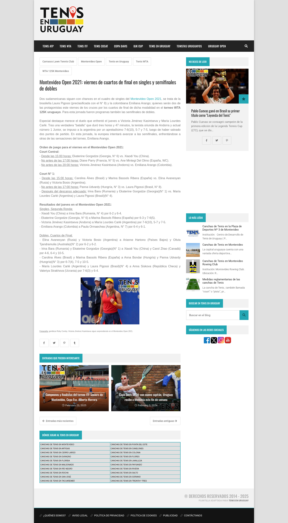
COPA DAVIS (120, 46)
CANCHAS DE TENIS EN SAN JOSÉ (55, 477)
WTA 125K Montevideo (55, 71)
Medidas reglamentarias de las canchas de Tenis (221, 281)
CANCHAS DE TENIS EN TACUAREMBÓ (57, 481)
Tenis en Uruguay (119, 61)
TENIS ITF (83, 46)
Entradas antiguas (165, 420)
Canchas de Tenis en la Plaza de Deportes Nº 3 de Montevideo (222, 228)
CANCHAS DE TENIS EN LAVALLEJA (126, 461)
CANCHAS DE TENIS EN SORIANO (126, 477)
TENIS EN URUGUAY (159, 46)
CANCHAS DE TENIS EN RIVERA (125, 469)
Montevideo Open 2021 (145, 98)
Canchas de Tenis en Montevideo (222, 244)
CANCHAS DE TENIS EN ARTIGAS (55, 449)
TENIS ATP (48, 46)
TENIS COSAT (101, 46)
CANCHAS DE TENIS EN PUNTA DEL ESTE (129, 445)
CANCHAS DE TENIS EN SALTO (124, 473)
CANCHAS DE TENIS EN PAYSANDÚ (126, 465)
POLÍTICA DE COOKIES (142, 515)
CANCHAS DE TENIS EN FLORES (125, 457)
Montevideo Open (91, 61)
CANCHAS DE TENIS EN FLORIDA (55, 461)
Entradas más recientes (57, 420)
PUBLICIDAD (168, 515)
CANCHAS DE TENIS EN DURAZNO (55, 457)
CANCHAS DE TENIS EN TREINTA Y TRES (129, 481)
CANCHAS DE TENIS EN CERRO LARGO (57, 453)
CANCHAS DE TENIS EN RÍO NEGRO (56, 469)
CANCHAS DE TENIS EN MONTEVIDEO (57, 445)
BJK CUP (138, 46)
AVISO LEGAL (78, 515)
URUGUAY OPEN (217, 46)
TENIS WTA (65, 46)
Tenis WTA (142, 61)
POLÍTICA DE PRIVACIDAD (107, 515)
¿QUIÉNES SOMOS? (52, 515)
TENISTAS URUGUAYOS (189, 46)
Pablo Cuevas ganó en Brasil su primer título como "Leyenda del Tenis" (215, 113)
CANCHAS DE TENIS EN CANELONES (127, 449)
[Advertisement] (217, 182)
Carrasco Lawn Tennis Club (58, 61)
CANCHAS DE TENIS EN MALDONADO (57, 465)
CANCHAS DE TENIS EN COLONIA (125, 453)
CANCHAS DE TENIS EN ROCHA (54, 473)
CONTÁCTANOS (191, 515)
